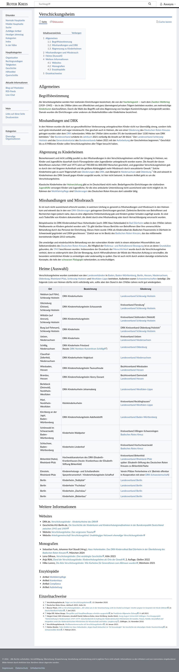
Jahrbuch (87, 136)
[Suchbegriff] (95, 3)
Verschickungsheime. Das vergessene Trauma (72, 532)
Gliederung (134, 130)
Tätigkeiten (11, 64)
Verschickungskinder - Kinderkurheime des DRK (73, 521)
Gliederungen (88, 171)
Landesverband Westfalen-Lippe (137, 389)
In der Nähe (11, 45)
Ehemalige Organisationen (13, 137)
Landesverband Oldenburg (134, 347)
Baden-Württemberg (126, 275)
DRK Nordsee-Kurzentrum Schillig (87, 348)
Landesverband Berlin (131, 480)
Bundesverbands (87, 140)
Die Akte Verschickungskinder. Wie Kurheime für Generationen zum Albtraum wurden (96, 563)
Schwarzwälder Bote (52, 630)
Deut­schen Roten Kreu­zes (157, 130)
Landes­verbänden (96, 275)
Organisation (12, 57)
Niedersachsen (128, 171)
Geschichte (11, 68)
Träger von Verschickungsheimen (77, 602)
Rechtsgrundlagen (14, 61)
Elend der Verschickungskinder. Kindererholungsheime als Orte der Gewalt (88, 559)
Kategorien (11, 38)
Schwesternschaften (147, 278)
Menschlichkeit (120, 249)
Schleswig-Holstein (76, 278)
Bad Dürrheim (136, 222)
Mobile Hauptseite (14, 24)
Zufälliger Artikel (13, 31)
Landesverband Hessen (132, 369)
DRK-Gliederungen (80, 210)
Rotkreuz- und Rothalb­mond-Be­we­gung (124, 245)
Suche (8, 27)
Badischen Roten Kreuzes (128, 233)
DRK (68, 133)
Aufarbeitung (123, 140)
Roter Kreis (17, 4)
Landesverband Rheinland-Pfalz (136, 459)
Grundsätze (165, 245)
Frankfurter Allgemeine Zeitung (125, 613)
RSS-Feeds (11, 91)
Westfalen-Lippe (99, 278)
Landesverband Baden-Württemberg (139, 417)
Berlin (140, 275)
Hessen (148, 275)
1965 (56, 249)
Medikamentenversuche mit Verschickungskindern (84, 624)
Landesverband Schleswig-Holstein (138, 296)
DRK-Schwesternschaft (156, 474)
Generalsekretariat (65, 140)
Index (8, 41)
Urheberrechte (37, 668)
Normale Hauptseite (15, 20)
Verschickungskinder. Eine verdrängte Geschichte (79, 556)
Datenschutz (21, 668)
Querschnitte (12, 75)
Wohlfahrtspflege (60, 191)
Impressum (7, 668)
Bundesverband (63, 136)
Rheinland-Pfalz (58, 278)
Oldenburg (146, 171)
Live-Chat (10, 95)
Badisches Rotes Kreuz (132, 434)
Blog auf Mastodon (15, 88)
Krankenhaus (56, 580)
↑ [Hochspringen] (45, 602)
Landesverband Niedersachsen (136, 340)
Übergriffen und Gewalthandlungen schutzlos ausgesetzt (87, 613)
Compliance (55, 583)
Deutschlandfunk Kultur (54, 610)
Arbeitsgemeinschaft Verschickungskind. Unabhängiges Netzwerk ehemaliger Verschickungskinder (97, 535)
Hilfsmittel (10, 71)
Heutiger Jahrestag (14, 34)
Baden (111, 275)
